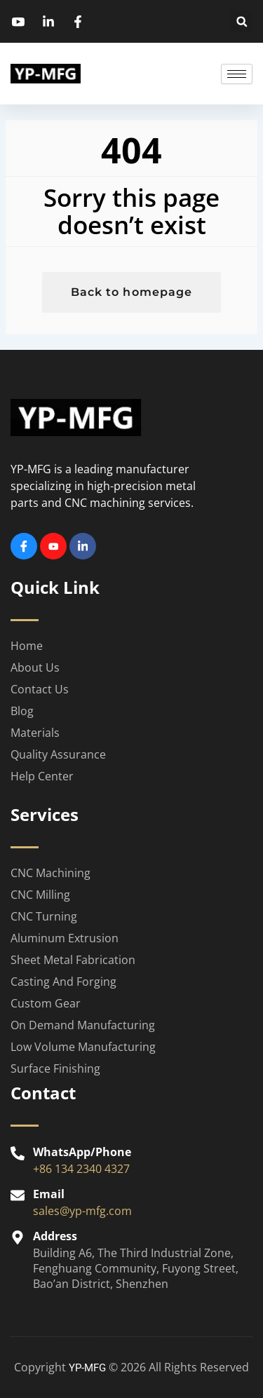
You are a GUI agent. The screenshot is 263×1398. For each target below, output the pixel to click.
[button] (241, 21)
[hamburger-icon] (236, 74)
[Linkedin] (82, 546)
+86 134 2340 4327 (81, 1168)
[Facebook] (24, 546)
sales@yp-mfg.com (82, 1211)
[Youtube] (53, 546)
